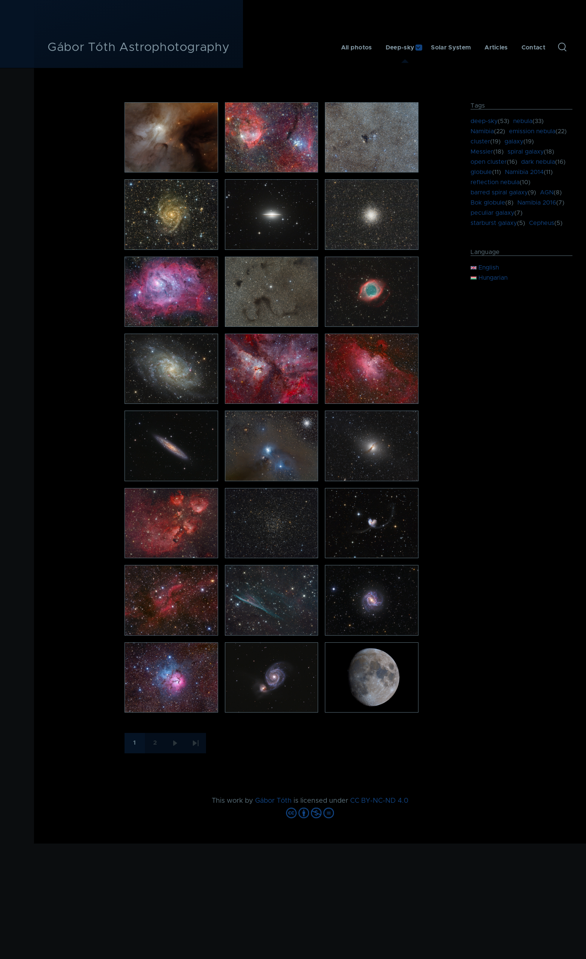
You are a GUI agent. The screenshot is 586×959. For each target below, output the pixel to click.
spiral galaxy (526, 152)
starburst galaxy (494, 223)
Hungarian (489, 278)
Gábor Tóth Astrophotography (138, 48)
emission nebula (532, 131)
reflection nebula (495, 182)
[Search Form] (562, 47)
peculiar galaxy (492, 213)
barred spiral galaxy (499, 192)
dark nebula (538, 162)
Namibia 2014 (524, 172)
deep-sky (484, 121)
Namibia (482, 131)
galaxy (513, 142)
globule (481, 172)
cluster (480, 142)
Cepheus (541, 223)
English (485, 268)
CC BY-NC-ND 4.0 (379, 800)
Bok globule (488, 203)
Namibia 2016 (536, 203)
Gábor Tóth (273, 800)
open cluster (489, 162)
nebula (522, 121)
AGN (547, 192)
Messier (482, 152)
